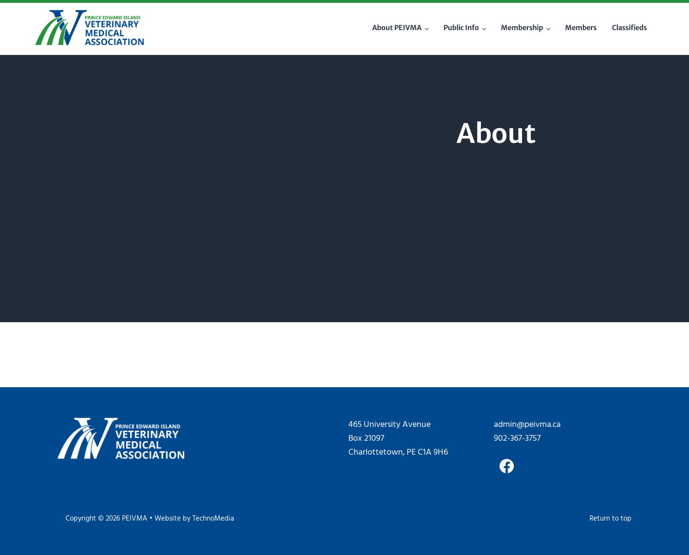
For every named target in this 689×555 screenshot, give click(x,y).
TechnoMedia (213, 518)
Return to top (610, 518)
